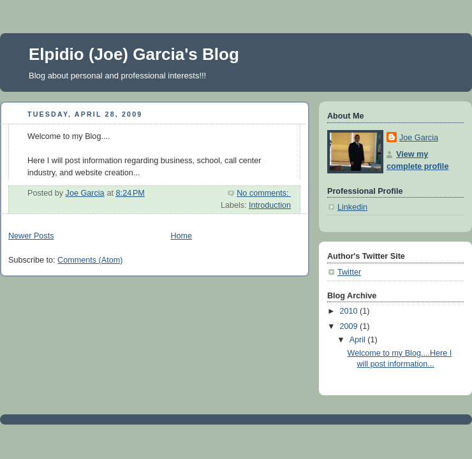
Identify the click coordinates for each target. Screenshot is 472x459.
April (359, 339)
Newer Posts (31, 235)
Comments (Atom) (89, 260)
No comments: (264, 193)
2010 (350, 311)
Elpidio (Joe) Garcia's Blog (134, 54)
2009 (350, 326)
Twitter (349, 272)
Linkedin (352, 207)
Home (181, 235)
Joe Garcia (418, 137)
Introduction (270, 205)
